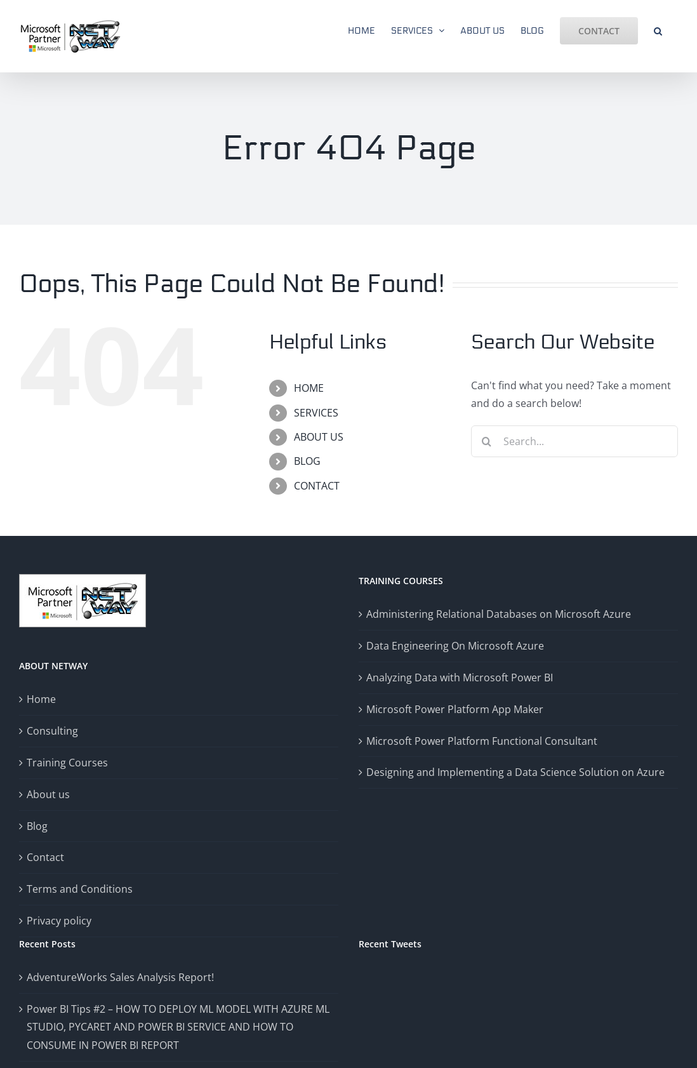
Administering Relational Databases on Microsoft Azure (498, 614)
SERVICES (316, 413)
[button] (658, 30)
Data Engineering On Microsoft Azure (455, 646)
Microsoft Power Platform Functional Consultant (481, 741)
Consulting (52, 731)
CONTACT (317, 486)
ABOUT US (318, 437)
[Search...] (574, 441)
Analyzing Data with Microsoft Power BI (459, 677)
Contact (45, 857)
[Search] (487, 441)
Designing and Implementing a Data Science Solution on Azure (515, 772)
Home (41, 699)
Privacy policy (59, 921)
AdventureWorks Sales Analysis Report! (120, 977)
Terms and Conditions (80, 889)
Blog (37, 826)
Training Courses (67, 763)
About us (48, 794)
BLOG (307, 461)
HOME (309, 388)
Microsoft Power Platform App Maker (454, 709)
